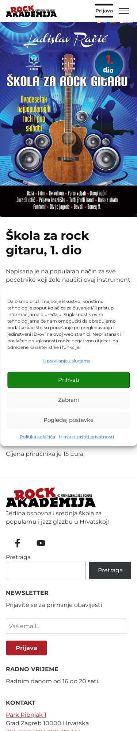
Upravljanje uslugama (67, 360)
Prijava (104, 11)
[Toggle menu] (124, 11)
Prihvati (68, 379)
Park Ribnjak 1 (26, 714)
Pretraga (18, 557)
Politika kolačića (37, 436)
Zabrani (68, 399)
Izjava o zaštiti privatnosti (86, 436)
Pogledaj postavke (68, 419)
